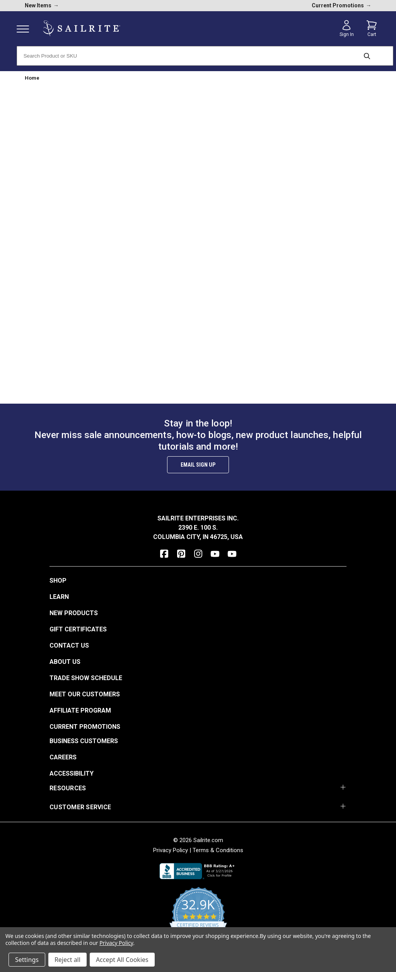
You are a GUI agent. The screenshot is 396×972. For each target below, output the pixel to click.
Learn (59, 596)
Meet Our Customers (85, 694)
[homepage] (81, 28)
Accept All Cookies (122, 959)
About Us (65, 661)
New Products (74, 613)
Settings (27, 959)
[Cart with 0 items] (371, 28)
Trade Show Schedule (86, 678)
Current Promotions (85, 726)
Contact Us (69, 645)
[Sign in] (346, 28)
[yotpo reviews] (198, 918)
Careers (63, 757)
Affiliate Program (80, 710)
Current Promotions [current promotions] (341, 5)
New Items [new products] (42, 5)
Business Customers (84, 741)
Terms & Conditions (218, 850)
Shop (58, 580)
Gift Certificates (78, 629)
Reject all (67, 959)
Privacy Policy (170, 850)
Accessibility (72, 773)
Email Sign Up (198, 465)
